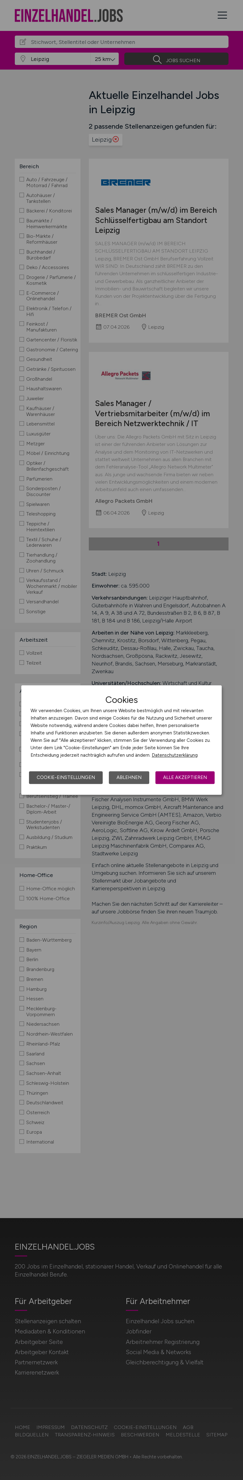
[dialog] (121, 740)
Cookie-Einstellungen (66, 777)
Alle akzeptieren (185, 777)
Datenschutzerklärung (175, 755)
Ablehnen (129, 777)
